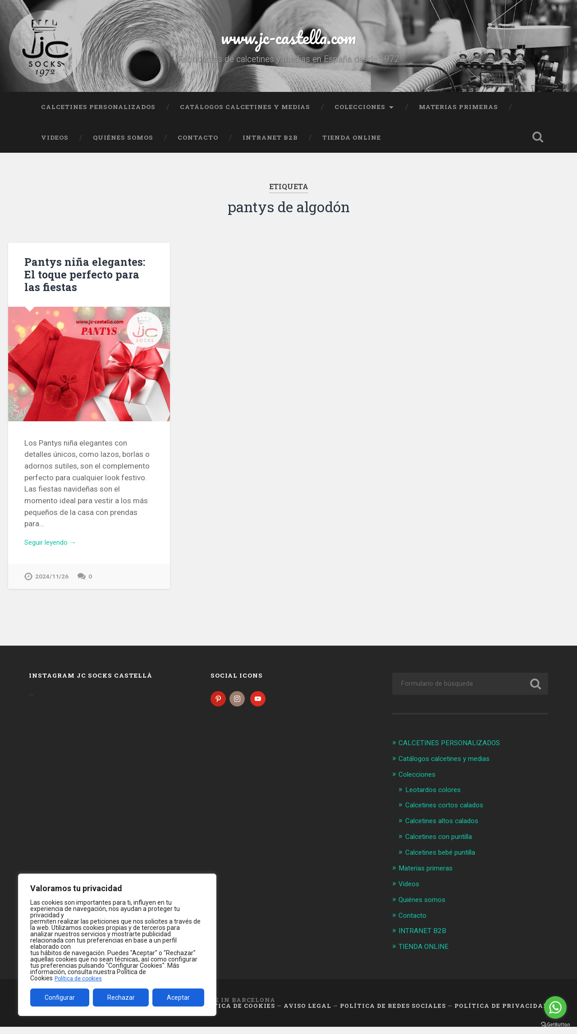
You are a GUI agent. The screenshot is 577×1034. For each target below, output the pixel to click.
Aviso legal (307, 1012)
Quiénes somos (123, 145)
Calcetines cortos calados (449, 814)
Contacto (198, 145)
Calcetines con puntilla (443, 845)
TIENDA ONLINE (351, 145)
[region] (117, 945)
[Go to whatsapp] (555, 1007)
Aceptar (178, 997)
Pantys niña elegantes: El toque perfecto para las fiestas (87, 282)
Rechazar (121, 997)
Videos (55, 145)
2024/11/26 (52, 586)
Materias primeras (458, 115)
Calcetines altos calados (447, 829)
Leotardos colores (436, 799)
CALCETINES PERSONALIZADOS (98, 115)
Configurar (60, 997)
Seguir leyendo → (54, 550)
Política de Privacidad (501, 1012)
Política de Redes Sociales (393, 1012)
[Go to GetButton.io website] (555, 1025)
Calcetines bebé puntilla (445, 860)
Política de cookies (81, 978)
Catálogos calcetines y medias (245, 115)
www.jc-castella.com (288, 40)
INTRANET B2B (270, 145)
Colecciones (359, 115)
